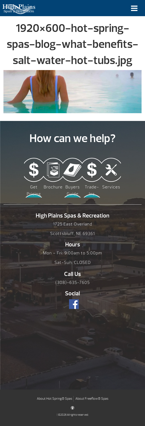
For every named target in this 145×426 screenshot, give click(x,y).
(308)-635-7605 (72, 282)
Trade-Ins (92, 190)
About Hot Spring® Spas (54, 398)
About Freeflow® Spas (91, 398)
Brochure (53, 187)
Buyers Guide (72, 190)
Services (111, 187)
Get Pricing (34, 190)
